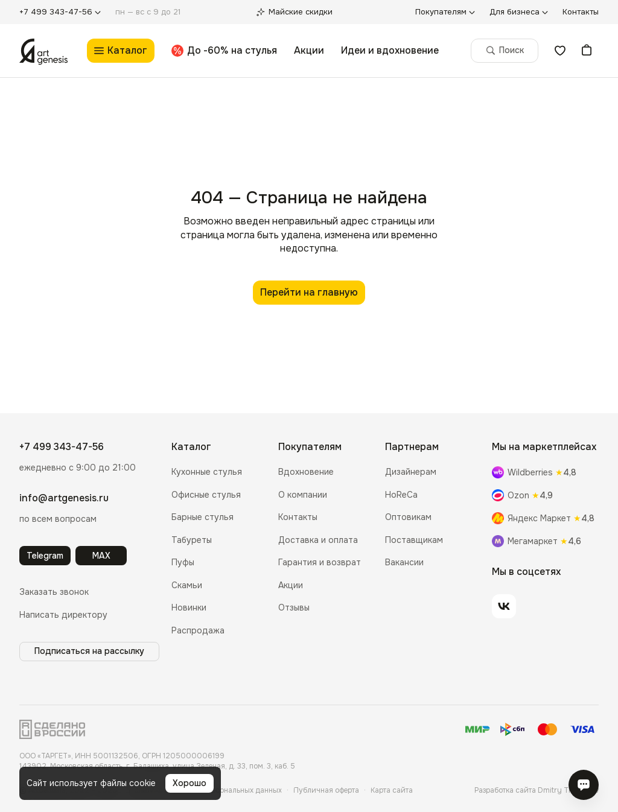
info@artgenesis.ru (64, 498)
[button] (54, 592)
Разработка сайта (536, 790)
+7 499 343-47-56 (61, 446)
